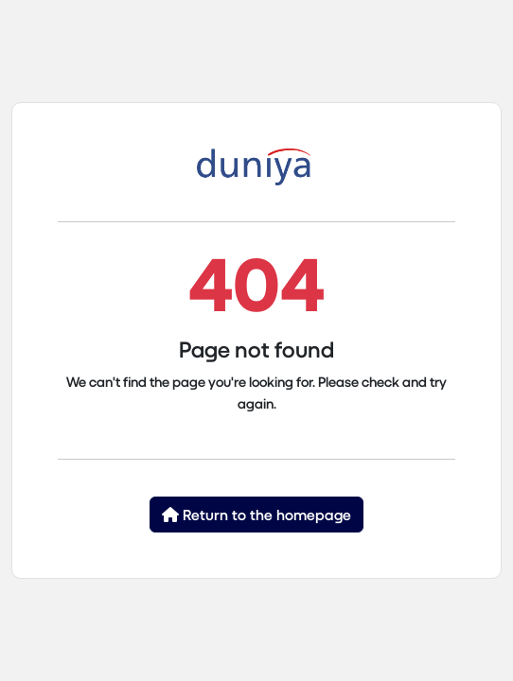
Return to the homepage (256, 514)
